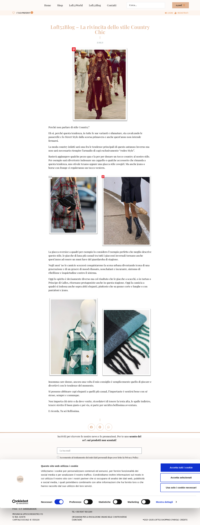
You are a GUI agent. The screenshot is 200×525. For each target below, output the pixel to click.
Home (47, 5)
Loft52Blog (95, 5)
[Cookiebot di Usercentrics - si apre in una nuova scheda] (20, 519)
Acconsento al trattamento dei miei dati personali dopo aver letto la (99, 457)
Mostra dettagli (164, 518)
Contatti (111, 5)
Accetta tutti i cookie (173, 484)
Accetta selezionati (173, 494)
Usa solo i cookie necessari (174, 504)
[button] (91, 427)
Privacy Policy (131, 457)
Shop (60, 5)
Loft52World (76, 5)
